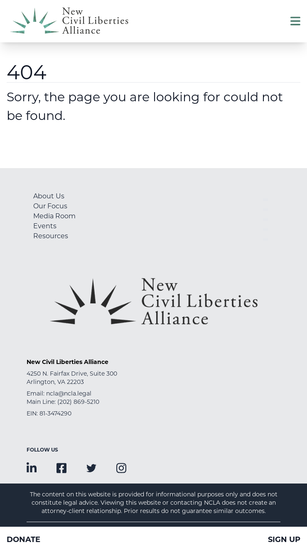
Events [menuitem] (44, 226)
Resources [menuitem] (50, 236)
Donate (23, 539)
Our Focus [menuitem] (50, 206)
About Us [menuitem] (48, 196)
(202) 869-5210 (78, 401)
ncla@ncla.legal (68, 393)
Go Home (29, 143)
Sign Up (284, 539)
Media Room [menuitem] (54, 216)
